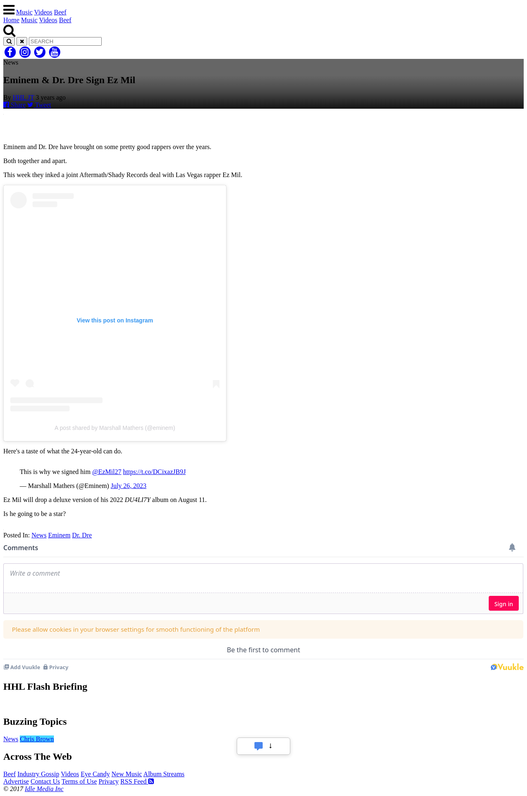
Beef (60, 12)
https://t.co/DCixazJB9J (154, 471)
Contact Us (45, 781)
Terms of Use (79, 781)
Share (14, 104)
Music (24, 12)
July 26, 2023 (129, 485)
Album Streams (163, 773)
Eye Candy (95, 773)
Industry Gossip (38, 773)
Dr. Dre (82, 535)
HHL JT (23, 97)
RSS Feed (137, 781)
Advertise (16, 781)
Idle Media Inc (44, 788)
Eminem (59, 535)
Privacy (108, 781)
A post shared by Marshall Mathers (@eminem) (115, 428)
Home (11, 19)
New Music (127, 773)
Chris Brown (37, 738)
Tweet (39, 104)
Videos (43, 12)
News (38, 535)
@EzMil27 (106, 471)
